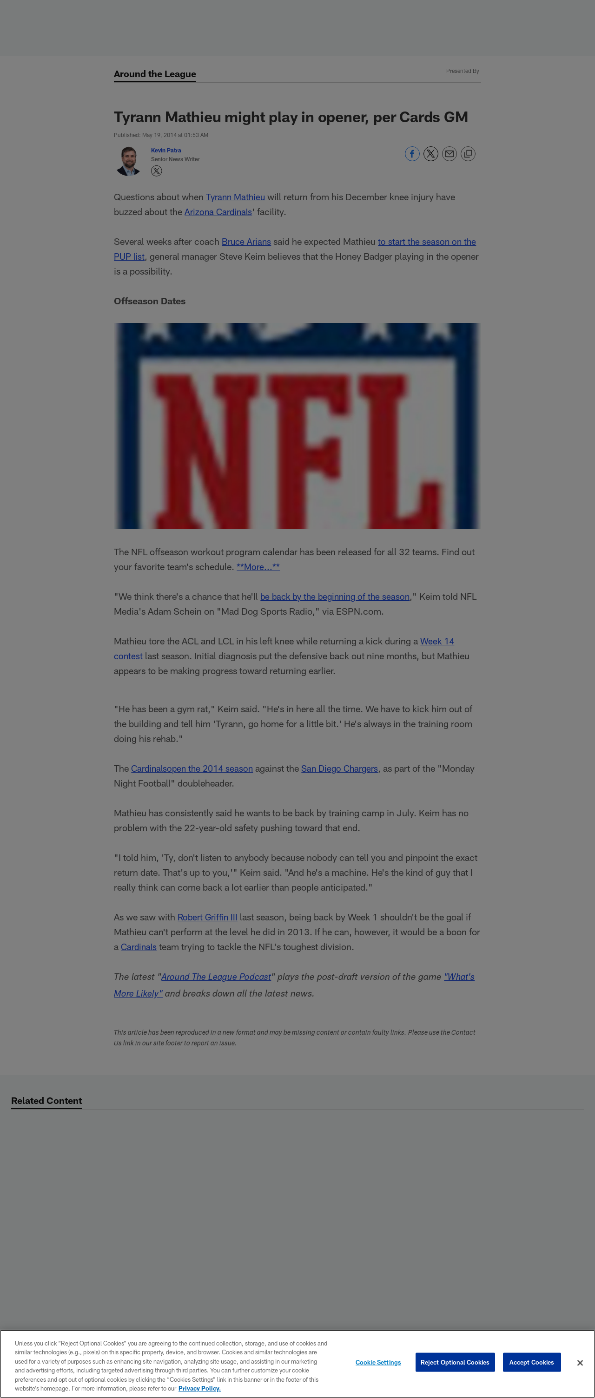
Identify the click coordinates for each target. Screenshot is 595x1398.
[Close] (580, 1363)
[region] (297, 1364)
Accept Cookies (532, 1362)
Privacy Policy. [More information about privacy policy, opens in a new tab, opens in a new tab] (199, 1388)
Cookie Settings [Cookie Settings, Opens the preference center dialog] (378, 1362)
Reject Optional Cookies (455, 1362)
